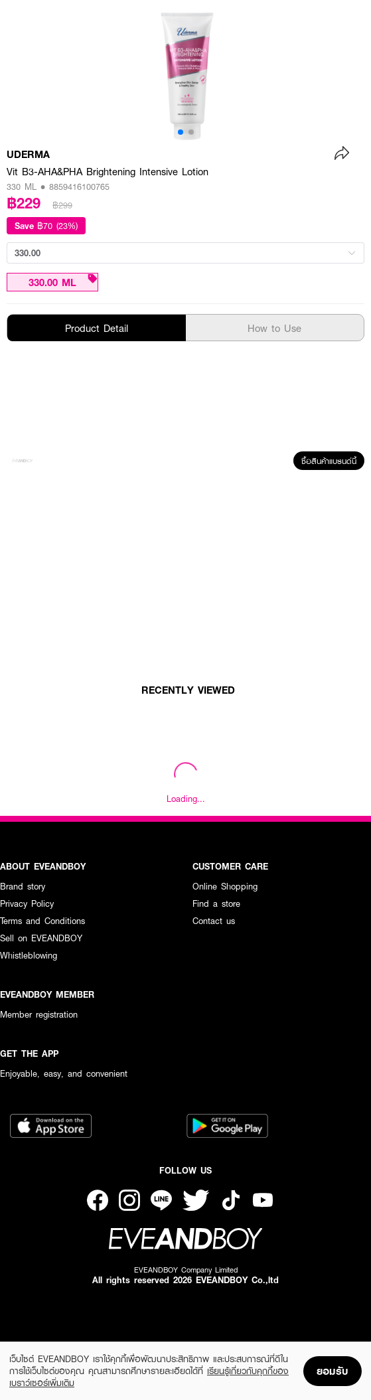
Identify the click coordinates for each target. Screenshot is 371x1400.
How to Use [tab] (274, 328)
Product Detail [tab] (96, 328)
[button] (180, 132)
